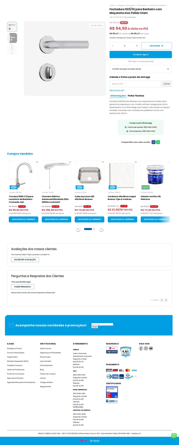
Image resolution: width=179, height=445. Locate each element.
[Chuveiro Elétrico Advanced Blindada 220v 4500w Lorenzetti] (56, 191)
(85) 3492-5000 (79, 414)
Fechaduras (141, 5)
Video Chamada (79, 353)
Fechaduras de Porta (156, 5)
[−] (113, 45)
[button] (88, 229)
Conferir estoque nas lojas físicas (140, 69)
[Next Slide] (101, 229)
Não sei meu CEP (117, 90)
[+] (137, 45)
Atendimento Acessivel (82, 356)
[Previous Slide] (78, 229)
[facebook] (153, 142)
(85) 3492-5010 (79, 393)
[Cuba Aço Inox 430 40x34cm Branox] (89, 191)
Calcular (166, 84)
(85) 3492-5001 (79, 375)
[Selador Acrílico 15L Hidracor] (155, 191)
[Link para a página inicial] (112, 5)
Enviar (94, 327)
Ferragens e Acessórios (125, 5)
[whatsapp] (157, 142)
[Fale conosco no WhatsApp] (174, 436)
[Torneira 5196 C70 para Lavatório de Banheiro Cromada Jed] (23, 191)
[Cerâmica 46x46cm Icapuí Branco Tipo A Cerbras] (122, 191)
